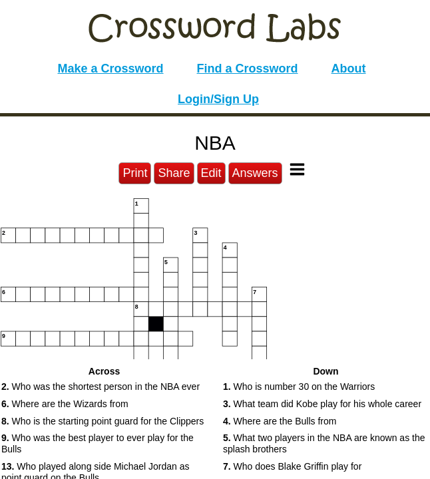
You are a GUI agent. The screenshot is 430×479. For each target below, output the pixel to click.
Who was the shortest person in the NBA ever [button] (100, 386)
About (348, 68)
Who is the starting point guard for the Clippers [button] (102, 421)
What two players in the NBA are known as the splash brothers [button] (324, 443)
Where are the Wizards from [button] (64, 404)
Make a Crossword (110, 68)
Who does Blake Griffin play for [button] (292, 466)
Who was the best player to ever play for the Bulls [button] (97, 443)
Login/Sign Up (218, 99)
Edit (211, 173)
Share (174, 173)
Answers (255, 173)
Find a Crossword (247, 68)
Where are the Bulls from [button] (279, 421)
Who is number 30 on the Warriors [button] (299, 386)
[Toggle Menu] (297, 169)
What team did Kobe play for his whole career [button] (322, 404)
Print (134, 173)
